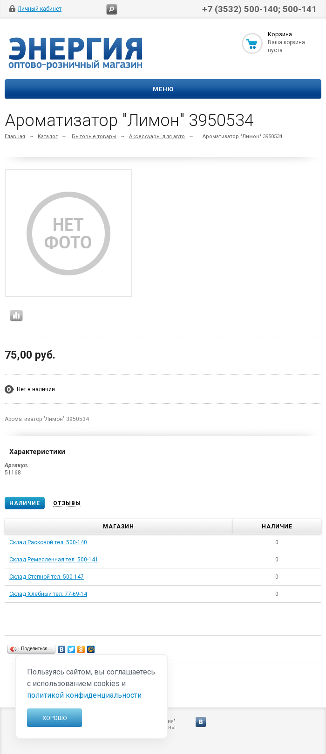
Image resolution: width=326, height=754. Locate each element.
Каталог (48, 136)
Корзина (280, 34)
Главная (15, 136)
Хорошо (54, 717)
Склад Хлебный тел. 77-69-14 (48, 594)
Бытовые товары (94, 136)
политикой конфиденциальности (84, 695)
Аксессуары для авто (157, 136)
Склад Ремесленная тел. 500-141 (53, 559)
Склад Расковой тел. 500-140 (48, 542)
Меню (163, 89)
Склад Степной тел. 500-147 (46, 577)
